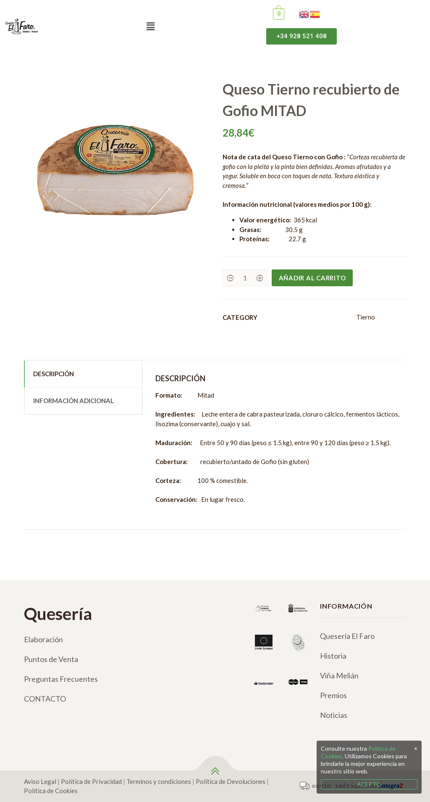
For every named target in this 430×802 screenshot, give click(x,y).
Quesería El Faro (347, 636)
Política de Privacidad (91, 781)
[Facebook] (27, 731)
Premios (333, 695)
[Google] (76, 731)
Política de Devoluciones (230, 781)
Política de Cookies (51, 790)
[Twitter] (60, 731)
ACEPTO (369, 784)
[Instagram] (43, 731)
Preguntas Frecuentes (61, 678)
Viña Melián (339, 675)
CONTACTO (45, 698)
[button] (150, 26)
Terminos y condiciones (158, 781)
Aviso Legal (40, 781)
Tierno (365, 317)
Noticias (333, 715)
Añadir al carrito (312, 278)
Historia (333, 655)
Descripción (53, 373)
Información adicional (73, 400)
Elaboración (43, 639)
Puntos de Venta (51, 659)
